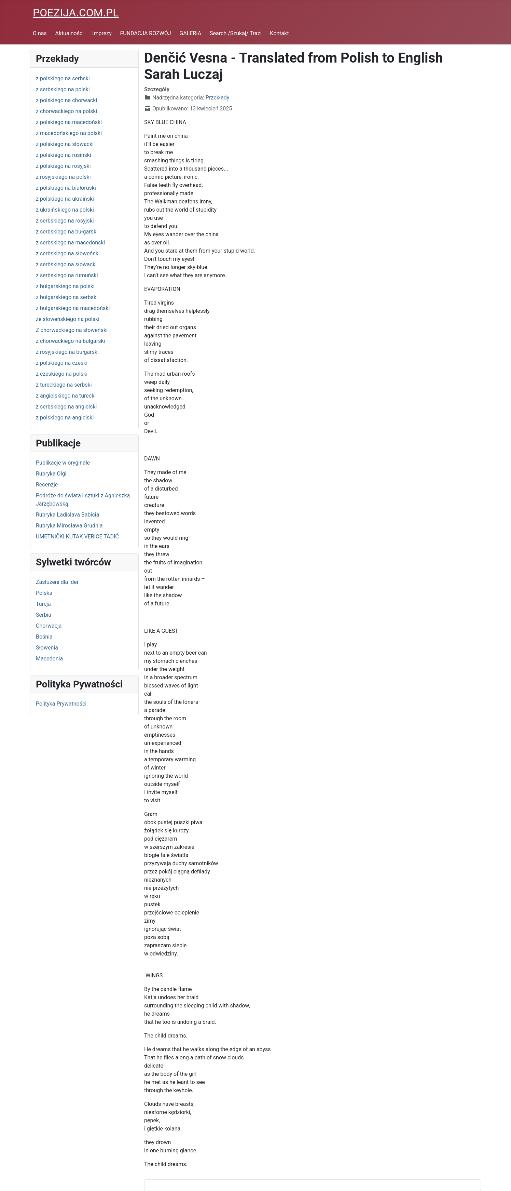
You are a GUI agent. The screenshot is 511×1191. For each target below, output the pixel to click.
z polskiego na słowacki (65, 144)
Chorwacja (49, 626)
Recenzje (47, 484)
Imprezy (102, 33)
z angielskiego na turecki (66, 395)
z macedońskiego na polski (69, 133)
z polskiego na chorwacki (66, 100)
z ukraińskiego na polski (65, 209)
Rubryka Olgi (51, 473)
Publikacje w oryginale (63, 462)
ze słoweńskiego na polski (67, 319)
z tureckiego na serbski (64, 385)
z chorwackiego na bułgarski (70, 341)
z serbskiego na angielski (66, 406)
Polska (44, 593)
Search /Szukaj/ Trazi (235, 33)
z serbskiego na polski (63, 89)
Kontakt (279, 33)
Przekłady (218, 97)
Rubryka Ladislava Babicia (67, 514)
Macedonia (49, 658)
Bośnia (44, 636)
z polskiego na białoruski (66, 188)
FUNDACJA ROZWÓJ (145, 33)
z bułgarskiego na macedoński (73, 308)
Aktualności (69, 33)
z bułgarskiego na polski (65, 286)
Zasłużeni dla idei (57, 582)
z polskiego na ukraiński (65, 199)
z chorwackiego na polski (66, 111)
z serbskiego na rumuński (67, 275)
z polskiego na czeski (61, 363)
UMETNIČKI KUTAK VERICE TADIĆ (77, 536)
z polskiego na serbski (63, 78)
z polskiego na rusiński (63, 155)
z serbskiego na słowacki (66, 264)
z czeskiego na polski (61, 374)
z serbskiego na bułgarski (67, 231)
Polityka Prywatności (61, 703)
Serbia (43, 615)
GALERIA (190, 33)
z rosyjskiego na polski (63, 177)
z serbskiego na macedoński (70, 242)
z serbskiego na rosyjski (65, 220)
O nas (40, 33)
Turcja (43, 604)
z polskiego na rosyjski (63, 166)
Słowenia (47, 647)
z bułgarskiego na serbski (67, 297)
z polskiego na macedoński (69, 122)
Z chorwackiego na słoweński (72, 330)
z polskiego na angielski (65, 417)
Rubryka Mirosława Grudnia (69, 525)
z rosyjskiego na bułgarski (67, 352)
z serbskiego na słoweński (68, 253)
